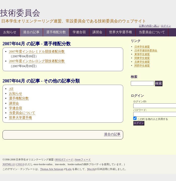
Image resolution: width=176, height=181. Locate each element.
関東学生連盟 (142, 58)
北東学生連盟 (142, 61)
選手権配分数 (56, 32)
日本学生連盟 (142, 46)
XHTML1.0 (9, 164)
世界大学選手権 (120, 32)
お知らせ (9, 32)
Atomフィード (83, 159)
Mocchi (91, 169)
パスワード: (140, 110)
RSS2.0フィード (64, 159)
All (11, 88)
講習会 (97, 32)
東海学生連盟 (142, 54)
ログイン (166, 25)
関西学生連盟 (142, 65)
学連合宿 (79, 32)
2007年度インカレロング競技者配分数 (37, 61)
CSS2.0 (20, 164)
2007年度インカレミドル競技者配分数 (37, 51)
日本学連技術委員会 (146, 50)
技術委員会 (20, 12)
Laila (69, 169)
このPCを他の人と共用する (152, 119)
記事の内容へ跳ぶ (149, 25)
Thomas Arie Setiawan (51, 169)
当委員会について (152, 32)
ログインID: (140, 101)
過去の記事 (31, 32)
